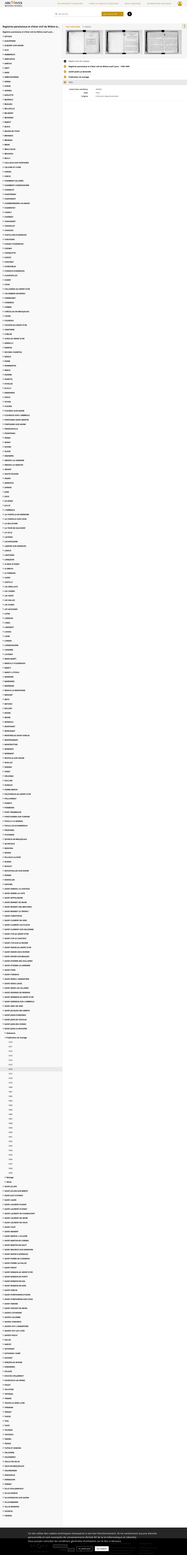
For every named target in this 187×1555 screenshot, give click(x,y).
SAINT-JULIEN (11, 1186)
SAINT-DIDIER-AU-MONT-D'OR (18, 947)
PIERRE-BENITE (11, 789)
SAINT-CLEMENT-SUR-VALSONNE (19, 929)
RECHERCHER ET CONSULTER (70, 3)
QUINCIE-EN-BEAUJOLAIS (16, 839)
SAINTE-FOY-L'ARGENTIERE (16, 1326)
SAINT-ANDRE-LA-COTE (15, 893)
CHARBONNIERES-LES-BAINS (17, 203)
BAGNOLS (9, 99)
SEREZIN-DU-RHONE (13, 1362)
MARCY (8, 668)
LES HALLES (10, 600)
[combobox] (112, 14)
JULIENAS (9, 501)
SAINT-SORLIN (11, 1290)
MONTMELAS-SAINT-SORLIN (17, 735)
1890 (10, 1132)
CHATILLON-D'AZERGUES (16, 235)
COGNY (8, 280)
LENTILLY (9, 582)
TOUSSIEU (9, 1434)
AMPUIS (8, 63)
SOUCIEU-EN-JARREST (14, 1376)
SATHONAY (10, 1349)
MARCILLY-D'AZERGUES (15, 663)
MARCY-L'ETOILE (12, 672)
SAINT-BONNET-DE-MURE (16, 902)
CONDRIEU (9, 302)
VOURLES (9, 1511)
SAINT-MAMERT (11, 1231)
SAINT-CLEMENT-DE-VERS (16, 920)
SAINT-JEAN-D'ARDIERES (15, 1015)
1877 (10, 1073)
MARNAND (9, 686)
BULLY (7, 158)
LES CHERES (10, 591)
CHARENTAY (10, 208)
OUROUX (8, 785)
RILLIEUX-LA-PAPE (13, 857)
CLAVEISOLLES (11, 275)
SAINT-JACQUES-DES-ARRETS (17, 1010)
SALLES (8, 1340)
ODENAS (8, 767)
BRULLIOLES (10, 149)
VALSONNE (9, 1452)
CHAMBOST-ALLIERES (14, 180)
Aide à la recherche (64, 18)
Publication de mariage (16, 1037)
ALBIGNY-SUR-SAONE (14, 45)
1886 (10, 1114)
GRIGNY (8, 469)
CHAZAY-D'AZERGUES (14, 244)
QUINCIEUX (10, 843)
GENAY (8, 442)
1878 (10, 1078)
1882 (10, 1096)
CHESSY (8, 257)
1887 (10, 1119)
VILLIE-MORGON (12, 1506)
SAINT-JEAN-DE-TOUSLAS (16, 1019)
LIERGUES (9, 618)
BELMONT (9, 113)
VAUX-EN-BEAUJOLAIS (14, 1466)
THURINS (9, 1430)
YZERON (8, 1515)
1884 (10, 1105)
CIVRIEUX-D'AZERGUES (15, 271)
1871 (10, 1046)
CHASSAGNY (10, 221)
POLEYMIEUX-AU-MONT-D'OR (18, 794)
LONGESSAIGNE (11, 645)
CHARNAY (9, 217)
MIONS (8, 713)
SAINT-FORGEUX (12, 974)
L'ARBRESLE (10, 510)
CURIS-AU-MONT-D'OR (14, 338)
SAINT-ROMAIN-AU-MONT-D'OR (19, 1272)
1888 (10, 1123)
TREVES (8, 1443)
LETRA (7, 613)
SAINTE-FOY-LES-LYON (15, 1331)
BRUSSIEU (9, 153)
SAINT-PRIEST (11, 1267)
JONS (7, 492)
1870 (10, 1042)
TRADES (8, 1439)
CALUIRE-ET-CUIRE (13, 167)
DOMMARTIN (10, 365)
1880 (10, 1087)
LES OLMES (9, 604)
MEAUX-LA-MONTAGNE (15, 690)
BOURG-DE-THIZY (12, 131)
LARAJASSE (9, 559)
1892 (10, 1141)
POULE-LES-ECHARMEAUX (16, 825)
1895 (10, 1155)
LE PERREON (10, 573)
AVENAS (8, 90)
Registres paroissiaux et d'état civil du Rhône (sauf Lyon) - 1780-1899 (28, 32)
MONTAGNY (10, 726)
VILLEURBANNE (11, 1502)
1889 (10, 1128)
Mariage (10, 1177)
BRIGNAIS (9, 135)
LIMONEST (9, 627)
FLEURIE (8, 406)
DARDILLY (9, 343)
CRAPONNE (10, 329)
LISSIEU (8, 631)
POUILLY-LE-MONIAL (14, 821)
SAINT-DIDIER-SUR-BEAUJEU (17, 956)
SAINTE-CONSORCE (13, 1321)
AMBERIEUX (10, 54)
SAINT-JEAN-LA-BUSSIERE (16, 1028)
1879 (10, 1082)
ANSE (7, 72)
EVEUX (7, 397)
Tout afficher (73, 27)
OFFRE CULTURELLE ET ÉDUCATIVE (103, 3)
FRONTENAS (10, 433)
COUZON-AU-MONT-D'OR (16, 325)
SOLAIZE (8, 1371)
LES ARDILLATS (11, 586)
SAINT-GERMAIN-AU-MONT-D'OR (19, 997)
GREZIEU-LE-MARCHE (14, 465)
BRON (7, 144)
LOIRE (7, 636)
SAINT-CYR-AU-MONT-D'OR (17, 934)
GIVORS (8, 447)
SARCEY (8, 1344)
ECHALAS (9, 383)
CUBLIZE (8, 334)
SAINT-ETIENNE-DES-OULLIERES (19, 961)
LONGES (8, 640)
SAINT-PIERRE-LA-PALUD (15, 1263)
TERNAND (9, 1407)
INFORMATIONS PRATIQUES (159, 3)
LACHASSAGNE (11, 541)
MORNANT (9, 753)
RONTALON (10, 880)
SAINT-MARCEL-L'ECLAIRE (16, 1236)
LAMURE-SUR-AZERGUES (15, 546)
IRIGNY (8, 478)
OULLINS (8, 780)
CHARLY (8, 212)
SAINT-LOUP (10, 1227)
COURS (8, 316)
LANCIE (8, 550)
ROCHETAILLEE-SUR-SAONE (17, 871)
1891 (10, 1137)
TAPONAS (9, 1394)
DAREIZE (8, 347)
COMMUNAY (10, 298)
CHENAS (8, 248)
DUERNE (8, 374)
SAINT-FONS (10, 970)
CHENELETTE (10, 253)
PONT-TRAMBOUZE (13, 812)
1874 (10, 1060)
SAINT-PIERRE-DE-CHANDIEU (17, 1258)
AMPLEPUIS (10, 59)
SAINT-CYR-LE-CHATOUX (15, 938)
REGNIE (8, 852)
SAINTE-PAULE (11, 1335)
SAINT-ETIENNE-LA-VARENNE (17, 965)
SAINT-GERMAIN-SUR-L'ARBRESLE (19, 1001)
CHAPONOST (10, 199)
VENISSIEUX (10, 1475)
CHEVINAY (9, 262)
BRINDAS (8, 140)
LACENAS (9, 537)
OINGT (7, 771)
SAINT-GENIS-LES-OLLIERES (17, 988)
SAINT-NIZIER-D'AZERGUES (16, 1254)
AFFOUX (8, 36)
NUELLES (8, 762)
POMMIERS (9, 807)
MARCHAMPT (10, 659)
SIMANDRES (10, 1367)
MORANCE (9, 749)
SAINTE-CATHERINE (13, 1312)
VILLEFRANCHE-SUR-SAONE (17, 1497)
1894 (10, 1150)
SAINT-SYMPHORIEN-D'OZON (17, 1294)
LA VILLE (8, 532)
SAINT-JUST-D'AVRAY (14, 1195)
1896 (10, 1159)
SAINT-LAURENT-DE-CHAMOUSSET (20, 1213)
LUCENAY (9, 654)
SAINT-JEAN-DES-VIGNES (15, 1024)
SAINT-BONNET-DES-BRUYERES (18, 907)
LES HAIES (9, 595)
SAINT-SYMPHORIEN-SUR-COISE (19, 1299)
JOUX (7, 496)
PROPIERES (9, 830)
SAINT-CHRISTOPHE (13, 916)
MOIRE (7, 717)
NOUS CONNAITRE (133, 3)
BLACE (7, 126)
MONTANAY (10, 731)
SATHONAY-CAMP (12, 1353)
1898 (10, 1168)
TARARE (8, 1398)
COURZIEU (9, 320)
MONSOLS (9, 722)
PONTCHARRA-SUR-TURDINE (17, 816)
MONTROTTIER (11, 744)
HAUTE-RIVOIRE (12, 474)
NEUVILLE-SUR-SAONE (14, 758)
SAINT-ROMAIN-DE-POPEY (16, 1276)
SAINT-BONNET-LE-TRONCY (17, 911)
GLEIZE (8, 451)
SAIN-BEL (9, 884)
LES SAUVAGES (11, 609)
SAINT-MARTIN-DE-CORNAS (17, 1240)
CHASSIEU (9, 230)
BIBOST (8, 122)
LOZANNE (9, 650)
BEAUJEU (8, 104)
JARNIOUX (9, 483)
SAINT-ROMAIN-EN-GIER (15, 1285)
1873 (10, 1055)
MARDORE (9, 677)
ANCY (7, 68)
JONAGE (8, 487)
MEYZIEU (8, 704)
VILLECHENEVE (11, 1493)
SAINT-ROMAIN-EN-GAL (15, 1281)
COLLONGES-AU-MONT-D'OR (17, 289)
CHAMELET (9, 190)
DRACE (7, 370)
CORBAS (8, 307)
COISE (7, 284)
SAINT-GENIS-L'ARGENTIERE (17, 979)
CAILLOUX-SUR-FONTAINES (17, 162)
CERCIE (8, 176)
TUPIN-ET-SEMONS (13, 1448)
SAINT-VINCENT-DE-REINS (16, 1308)
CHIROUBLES (10, 266)
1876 (10, 1069)
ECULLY (8, 388)
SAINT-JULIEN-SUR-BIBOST (16, 1191)
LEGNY (7, 577)
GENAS (8, 438)
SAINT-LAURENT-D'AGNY (15, 1204)
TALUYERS (9, 1389)
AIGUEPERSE (10, 41)
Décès (9, 1182)
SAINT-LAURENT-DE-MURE (16, 1218)
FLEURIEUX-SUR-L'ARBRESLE (17, 415)
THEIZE (8, 1416)
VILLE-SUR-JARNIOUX (14, 1488)
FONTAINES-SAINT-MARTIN (17, 420)
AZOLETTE (9, 95)
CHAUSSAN (10, 239)
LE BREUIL (9, 568)
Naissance (10, 1033)
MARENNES (10, 681)
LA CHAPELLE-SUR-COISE (16, 519)
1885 (10, 1110)
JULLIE (7, 505)
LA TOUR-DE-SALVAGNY (15, 528)
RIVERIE (8, 861)
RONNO (8, 875)
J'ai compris (102, 1548)
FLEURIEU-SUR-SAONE (14, 410)
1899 (10, 1173)
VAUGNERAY (10, 1457)
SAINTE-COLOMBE (12, 1317)
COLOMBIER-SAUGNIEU (15, 293)
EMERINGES (10, 392)
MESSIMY (9, 695)
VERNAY (8, 1484)
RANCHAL (9, 848)
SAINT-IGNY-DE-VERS (14, 1006)
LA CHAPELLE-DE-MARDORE (17, 514)
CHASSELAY (10, 226)
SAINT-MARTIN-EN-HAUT (16, 1245)
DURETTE (8, 379)
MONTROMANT (11, 740)
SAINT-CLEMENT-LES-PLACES (17, 925)
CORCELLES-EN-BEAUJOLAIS (17, 311)
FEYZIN (8, 401)
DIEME (7, 361)
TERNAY (8, 1412)
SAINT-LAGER (10, 1200)
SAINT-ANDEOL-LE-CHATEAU (17, 889)
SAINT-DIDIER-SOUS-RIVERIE (17, 952)
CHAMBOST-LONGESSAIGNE (17, 185)
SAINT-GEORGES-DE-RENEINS (17, 992)
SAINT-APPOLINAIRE (14, 898)
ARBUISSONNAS (12, 77)
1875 (10, 1064)
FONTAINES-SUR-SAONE (15, 424)
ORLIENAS (9, 776)
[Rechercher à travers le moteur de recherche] (79, 14)
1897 (10, 1164)
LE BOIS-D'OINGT (12, 564)
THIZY (7, 1425)
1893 (10, 1146)
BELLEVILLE (10, 108)
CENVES (8, 171)
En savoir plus (84, 1548)
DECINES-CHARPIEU (13, 352)
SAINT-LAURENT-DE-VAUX (16, 1222)
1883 (10, 1101)
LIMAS (7, 622)
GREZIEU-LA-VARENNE (14, 460)
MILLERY (8, 708)
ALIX (7, 50)
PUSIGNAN (9, 834)
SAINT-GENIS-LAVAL (13, 983)
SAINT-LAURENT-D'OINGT (16, 1209)
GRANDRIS (9, 456)
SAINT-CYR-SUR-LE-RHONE (16, 943)
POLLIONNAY (10, 798)
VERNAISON (10, 1479)
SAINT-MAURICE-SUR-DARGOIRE (19, 1249)
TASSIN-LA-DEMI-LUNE (15, 1403)
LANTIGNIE (9, 555)
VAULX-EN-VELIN (12, 1461)
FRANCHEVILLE (11, 429)
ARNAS (8, 81)
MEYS (7, 699)
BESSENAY (9, 117)
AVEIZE (8, 86)
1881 (10, 1091)
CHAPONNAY (10, 194)
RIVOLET (8, 866)
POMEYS (8, 803)
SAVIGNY (8, 1358)
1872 (10, 1051)
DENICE (8, 356)
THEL (7, 1421)
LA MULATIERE (11, 523)
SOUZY (8, 1385)
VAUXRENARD (11, 1470)
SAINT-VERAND (11, 1303)
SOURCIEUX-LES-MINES (15, 1380)
